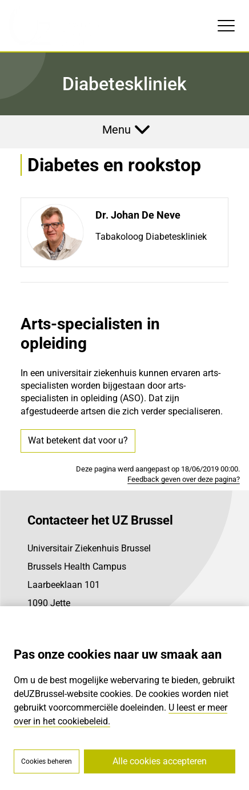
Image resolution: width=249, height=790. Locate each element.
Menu (116, 129)
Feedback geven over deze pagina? (183, 479)
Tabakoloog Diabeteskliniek (151, 236)
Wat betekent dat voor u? (78, 440)
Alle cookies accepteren (160, 761)
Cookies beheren (46, 761)
